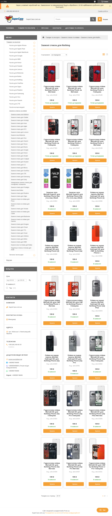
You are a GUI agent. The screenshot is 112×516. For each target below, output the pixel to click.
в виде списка (107, 54)
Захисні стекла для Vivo (18, 138)
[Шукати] (93, 19)
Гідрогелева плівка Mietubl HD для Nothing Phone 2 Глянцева (74, 142)
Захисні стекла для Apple (19, 126)
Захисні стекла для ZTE (18, 173)
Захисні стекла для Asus (19, 123)
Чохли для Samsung (16, 93)
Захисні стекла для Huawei (19, 162)
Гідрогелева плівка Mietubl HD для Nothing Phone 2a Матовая (74, 89)
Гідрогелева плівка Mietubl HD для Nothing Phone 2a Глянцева (52, 142)
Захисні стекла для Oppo (19, 196)
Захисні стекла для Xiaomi (19, 141)
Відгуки (9, 260)
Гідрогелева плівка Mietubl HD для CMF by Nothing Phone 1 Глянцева (74, 303)
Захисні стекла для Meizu (19, 168)
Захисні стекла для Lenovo (19, 132)
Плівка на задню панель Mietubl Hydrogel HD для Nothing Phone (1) (97, 195)
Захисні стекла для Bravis (19, 147)
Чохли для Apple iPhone (17, 45)
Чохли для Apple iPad (17, 49)
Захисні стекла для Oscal (19, 233)
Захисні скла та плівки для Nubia (21, 245)
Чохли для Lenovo (15, 69)
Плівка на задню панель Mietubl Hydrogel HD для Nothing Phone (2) (51, 248)
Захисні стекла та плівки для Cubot (20, 212)
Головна (10, 28)
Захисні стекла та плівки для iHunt (20, 205)
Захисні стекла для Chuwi (19, 227)
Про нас (45, 28)
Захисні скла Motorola (18, 135)
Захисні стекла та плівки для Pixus (20, 200)
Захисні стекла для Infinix (19, 239)
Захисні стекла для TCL (18, 230)
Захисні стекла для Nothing (20, 114)
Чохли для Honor (15, 62)
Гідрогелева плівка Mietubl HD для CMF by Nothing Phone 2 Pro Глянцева (97, 466)
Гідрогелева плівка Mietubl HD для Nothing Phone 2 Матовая (97, 142)
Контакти (57, 28)
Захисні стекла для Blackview (20, 216)
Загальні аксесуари (16, 255)
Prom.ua (66, 511)
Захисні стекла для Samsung (20, 176)
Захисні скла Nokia (17, 190)
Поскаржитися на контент (53, 513)
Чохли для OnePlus (16, 83)
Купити (52, 107)
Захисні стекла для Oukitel (19, 117)
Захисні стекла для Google (19, 150)
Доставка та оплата (74, 28)
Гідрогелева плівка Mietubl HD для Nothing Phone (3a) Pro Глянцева (74, 412)
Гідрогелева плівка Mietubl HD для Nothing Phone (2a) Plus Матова (97, 412)
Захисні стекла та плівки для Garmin (20, 220)
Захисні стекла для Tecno (19, 144)
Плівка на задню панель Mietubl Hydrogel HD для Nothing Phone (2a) (74, 248)
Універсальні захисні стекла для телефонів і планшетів (21, 183)
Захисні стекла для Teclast (19, 209)
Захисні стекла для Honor (19, 153)
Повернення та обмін (15, 34)
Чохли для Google (15, 56)
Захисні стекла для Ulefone (20, 236)
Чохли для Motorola (16, 73)
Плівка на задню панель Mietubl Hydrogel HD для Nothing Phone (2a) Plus (97, 304)
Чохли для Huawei (15, 66)
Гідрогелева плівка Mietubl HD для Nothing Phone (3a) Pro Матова (74, 466)
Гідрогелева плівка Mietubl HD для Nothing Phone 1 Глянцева (97, 89)
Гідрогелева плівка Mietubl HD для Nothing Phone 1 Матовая (52, 89)
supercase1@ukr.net (15, 359)
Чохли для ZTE (14, 104)
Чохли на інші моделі (16, 107)
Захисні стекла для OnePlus (20, 171)
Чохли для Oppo (15, 86)
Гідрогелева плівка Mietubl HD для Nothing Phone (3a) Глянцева (52, 412)
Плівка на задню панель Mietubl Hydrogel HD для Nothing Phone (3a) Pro (74, 359)
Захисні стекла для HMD (19, 242)
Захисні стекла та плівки (70, 37)
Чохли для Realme (15, 90)
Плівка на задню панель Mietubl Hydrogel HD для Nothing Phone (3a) (52, 358)
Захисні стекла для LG (18, 165)
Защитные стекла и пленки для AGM (21, 249)
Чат (102, 510)
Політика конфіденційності (71, 513)
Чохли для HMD (15, 59)
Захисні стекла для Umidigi (20, 120)
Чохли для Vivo (14, 97)
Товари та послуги (26, 28)
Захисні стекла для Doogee (20, 224)
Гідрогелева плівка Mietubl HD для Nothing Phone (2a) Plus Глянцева (97, 358)
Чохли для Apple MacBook (18, 52)
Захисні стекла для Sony (19, 179)
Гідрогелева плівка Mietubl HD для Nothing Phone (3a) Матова (52, 466)
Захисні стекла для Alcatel (19, 156)
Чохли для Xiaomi (15, 100)
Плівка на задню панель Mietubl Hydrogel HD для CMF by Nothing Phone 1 (97, 249)
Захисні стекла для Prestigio (20, 187)
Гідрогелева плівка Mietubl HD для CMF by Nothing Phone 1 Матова (51, 303)
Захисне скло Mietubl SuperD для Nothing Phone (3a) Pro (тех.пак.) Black (74, 195)
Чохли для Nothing (15, 80)
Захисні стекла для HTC (19, 129)
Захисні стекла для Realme (20, 193)
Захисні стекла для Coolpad (20, 159)
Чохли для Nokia (15, 76)
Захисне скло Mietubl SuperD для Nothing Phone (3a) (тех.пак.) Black (52, 195)
